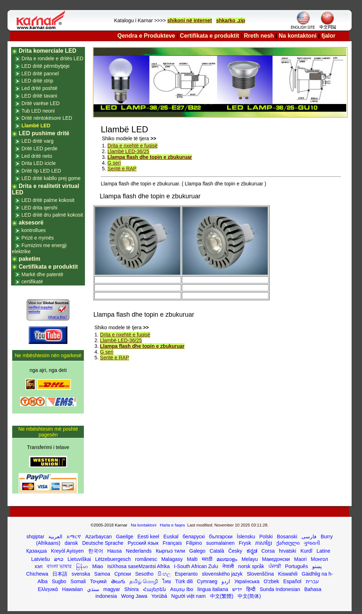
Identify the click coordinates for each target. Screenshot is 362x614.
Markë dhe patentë (42, 274)
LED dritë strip (37, 81)
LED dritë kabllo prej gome (51, 178)
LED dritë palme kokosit (48, 200)
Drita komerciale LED (47, 51)
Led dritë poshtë (39, 88)
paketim (29, 259)
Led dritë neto (37, 156)
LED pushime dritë (44, 133)
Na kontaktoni (298, 36)
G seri (114, 163)
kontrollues (34, 230)
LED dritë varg (37, 141)
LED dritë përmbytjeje (46, 66)
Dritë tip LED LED (41, 171)
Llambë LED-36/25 (128, 151)
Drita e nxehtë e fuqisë (133, 145)
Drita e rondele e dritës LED (53, 58)
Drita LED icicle (39, 163)
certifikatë (32, 281)
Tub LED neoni (38, 111)
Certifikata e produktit (209, 36)
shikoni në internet (189, 20)
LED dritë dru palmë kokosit (52, 215)
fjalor (328, 36)
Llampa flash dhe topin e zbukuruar (150, 157)
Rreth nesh (259, 36)
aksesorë (31, 222)
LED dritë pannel (40, 73)
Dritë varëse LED (41, 103)
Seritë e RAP (122, 168)
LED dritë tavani (39, 96)
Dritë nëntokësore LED (47, 118)
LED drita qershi (39, 208)
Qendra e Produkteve (146, 36)
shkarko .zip (230, 20)
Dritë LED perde (39, 148)
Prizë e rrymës (38, 238)
